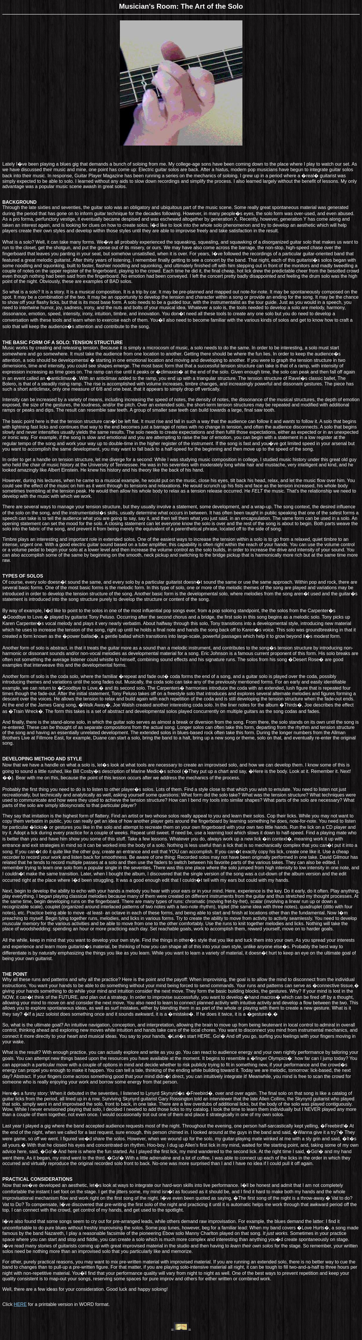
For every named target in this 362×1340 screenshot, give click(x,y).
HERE (20, 1304)
